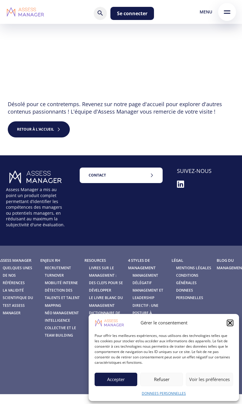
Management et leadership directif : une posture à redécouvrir (147, 305)
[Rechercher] (100, 13)
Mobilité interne (61, 282)
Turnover (54, 275)
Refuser (161, 379)
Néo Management (62, 312)
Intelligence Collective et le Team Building (60, 328)
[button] (230, 323)
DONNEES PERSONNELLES (164, 393)
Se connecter (132, 13)
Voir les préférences (209, 379)
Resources (95, 260)
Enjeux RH (50, 260)
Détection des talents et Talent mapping (62, 298)
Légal (177, 260)
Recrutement (58, 267)
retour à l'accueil (35, 129)
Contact (97, 175)
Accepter (116, 379)
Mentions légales (193, 267)
